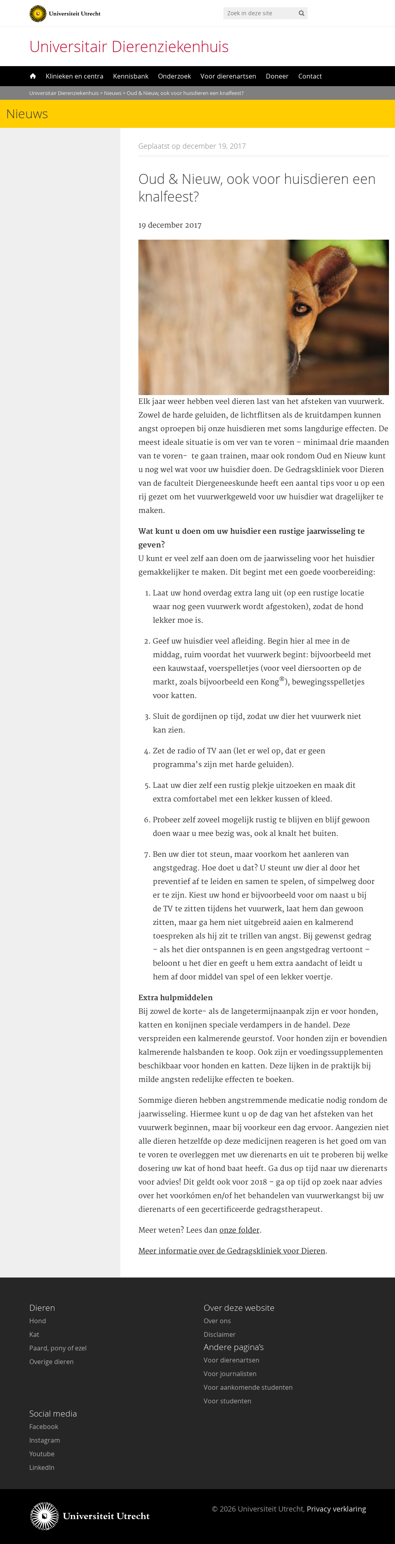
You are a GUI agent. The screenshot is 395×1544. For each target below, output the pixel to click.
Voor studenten (227, 1401)
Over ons (217, 1320)
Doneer (277, 76)
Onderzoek (174, 76)
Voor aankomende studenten (248, 1387)
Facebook (43, 1426)
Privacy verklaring (336, 1509)
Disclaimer (220, 1334)
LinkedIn (42, 1467)
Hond (37, 1320)
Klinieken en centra (74, 76)
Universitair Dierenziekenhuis (129, 46)
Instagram (44, 1440)
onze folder (239, 1230)
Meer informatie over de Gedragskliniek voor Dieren (231, 1251)
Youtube (42, 1453)
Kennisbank (130, 76)
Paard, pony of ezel (58, 1348)
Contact (310, 76)
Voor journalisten (230, 1373)
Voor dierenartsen (228, 76)
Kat (34, 1334)
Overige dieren (51, 1361)
